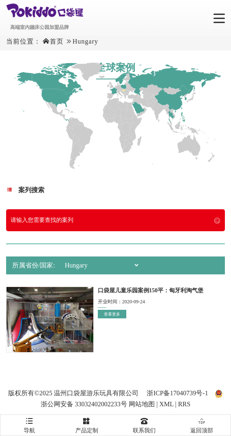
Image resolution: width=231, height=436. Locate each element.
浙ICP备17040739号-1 (177, 393)
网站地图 (142, 404)
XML (166, 404)
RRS (184, 404)
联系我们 (144, 424)
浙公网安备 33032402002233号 (84, 404)
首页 (57, 41)
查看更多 (112, 314)
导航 (29, 424)
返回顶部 (202, 424)
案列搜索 (25, 189)
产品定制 (86, 424)
